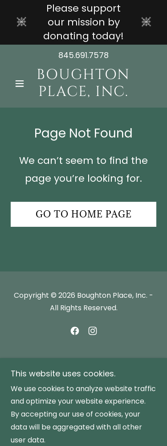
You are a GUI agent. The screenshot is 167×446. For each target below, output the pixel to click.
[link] (83, 84)
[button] (22, 83)
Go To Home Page (84, 214)
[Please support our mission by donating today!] (83, 22)
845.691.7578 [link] (83, 55)
